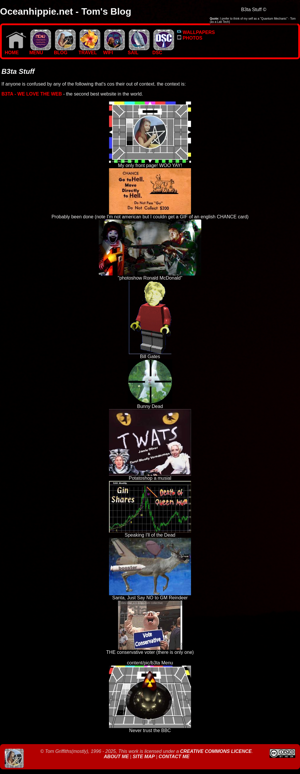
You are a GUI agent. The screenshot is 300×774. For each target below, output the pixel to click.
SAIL (138, 50)
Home (15, 50)
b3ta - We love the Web (31, 93)
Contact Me (173, 756)
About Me (117, 756)
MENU (40, 50)
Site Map (144, 756)
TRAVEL (89, 50)
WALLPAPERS (196, 32)
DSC (163, 50)
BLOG (65, 50)
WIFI (114, 50)
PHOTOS (189, 37)
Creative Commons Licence (216, 751)
